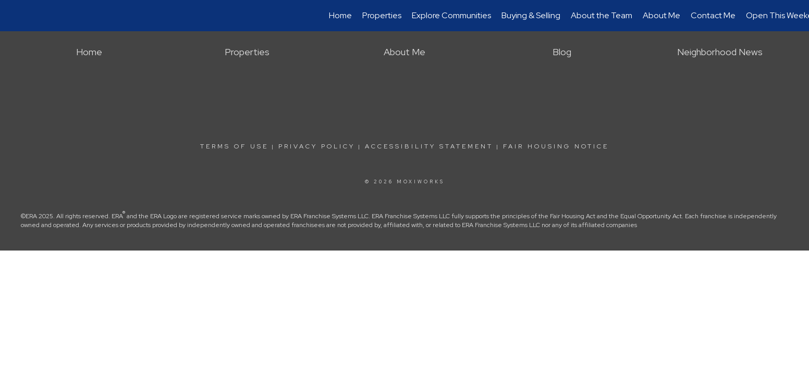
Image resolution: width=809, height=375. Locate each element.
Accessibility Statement (429, 146)
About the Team (601, 15)
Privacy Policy (316, 146)
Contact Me (713, 15)
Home (340, 15)
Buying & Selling (530, 15)
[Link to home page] (13, 15)
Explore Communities (451, 15)
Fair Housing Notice (556, 146)
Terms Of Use (234, 146)
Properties (381, 15)
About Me (661, 15)
